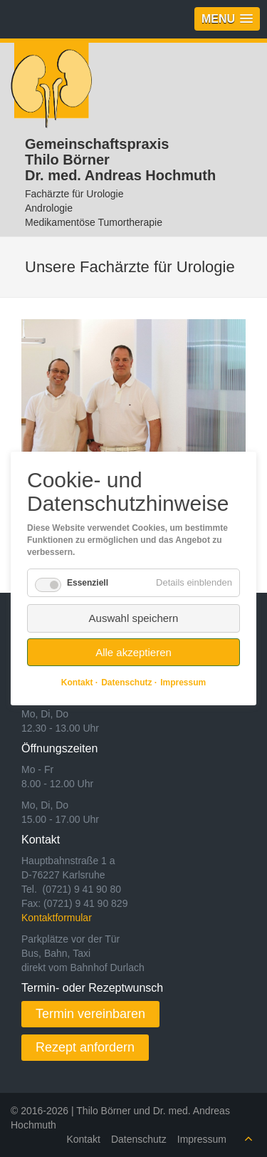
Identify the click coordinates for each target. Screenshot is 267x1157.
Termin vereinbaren (90, 1014)
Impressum (201, 1139)
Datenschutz (139, 1139)
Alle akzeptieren (133, 652)
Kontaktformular (56, 917)
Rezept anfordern (85, 1047)
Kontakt (83, 1139)
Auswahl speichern (134, 618)
